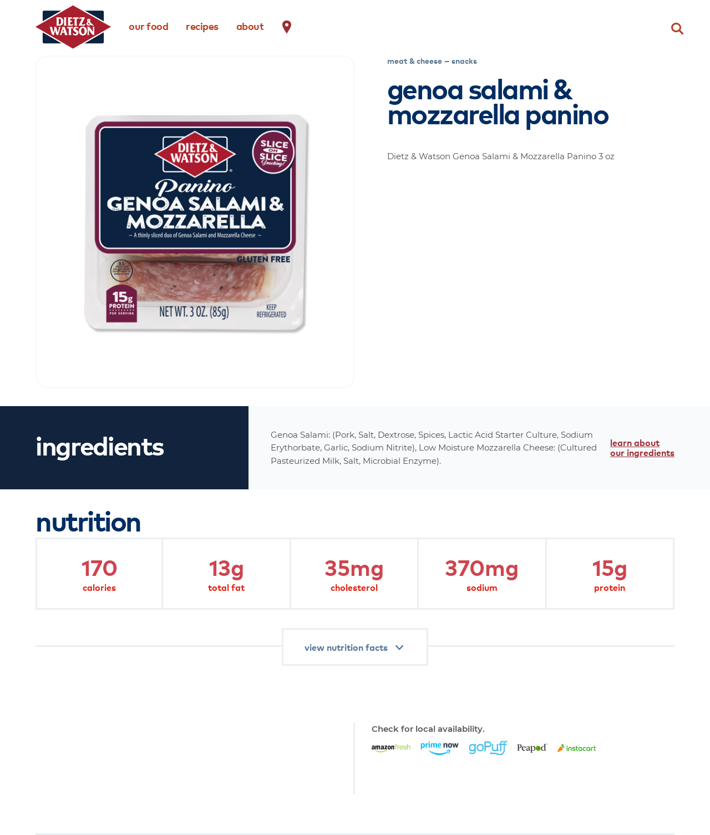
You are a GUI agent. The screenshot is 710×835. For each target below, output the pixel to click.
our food (148, 26)
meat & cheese (414, 60)
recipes (202, 26)
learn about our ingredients (642, 447)
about (250, 26)
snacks (464, 60)
